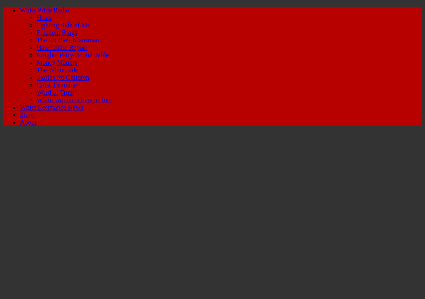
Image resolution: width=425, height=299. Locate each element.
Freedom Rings (57, 32)
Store (27, 114)
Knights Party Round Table (73, 55)
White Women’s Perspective (74, 99)
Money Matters (57, 62)
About (28, 122)
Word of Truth (55, 92)
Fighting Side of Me (63, 25)
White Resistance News (51, 107)
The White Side (57, 70)
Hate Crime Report (62, 47)
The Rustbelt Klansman (68, 40)
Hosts (44, 17)
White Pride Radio (44, 10)
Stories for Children (63, 77)
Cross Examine (57, 84)
